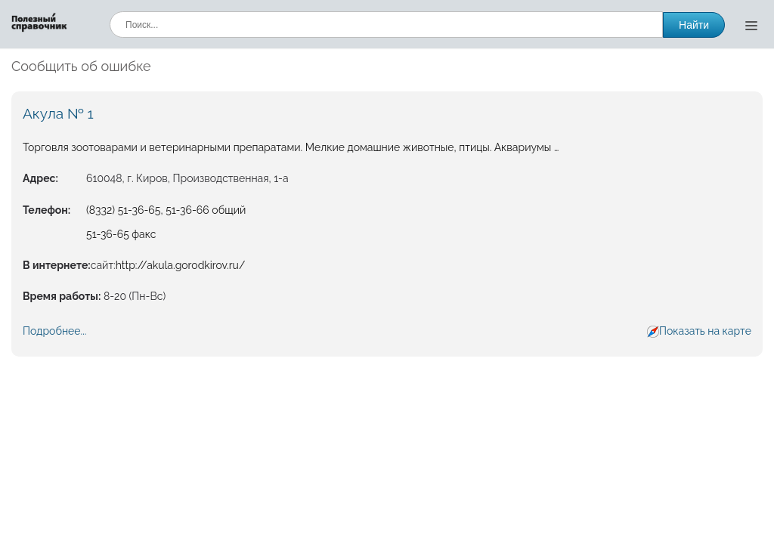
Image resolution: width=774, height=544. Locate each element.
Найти (694, 25)
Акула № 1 (58, 113)
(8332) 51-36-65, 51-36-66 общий (166, 210)
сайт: (103, 265)
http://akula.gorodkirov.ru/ (181, 265)
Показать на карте (705, 331)
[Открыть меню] (751, 25)
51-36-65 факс (121, 234)
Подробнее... (54, 331)
